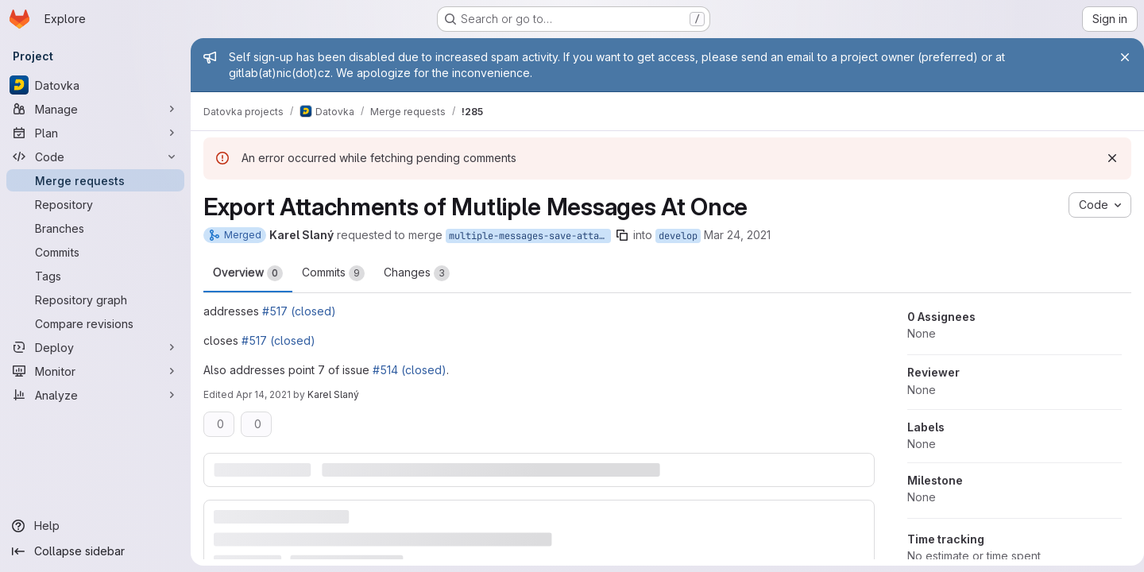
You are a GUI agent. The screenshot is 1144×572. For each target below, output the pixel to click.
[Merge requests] (95, 180)
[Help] (95, 526)
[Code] (95, 156)
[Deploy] (95, 347)
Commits (333, 273)
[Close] (1118, 57)
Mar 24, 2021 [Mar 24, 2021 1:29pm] (737, 235)
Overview (248, 273)
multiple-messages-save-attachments (530, 236)
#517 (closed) (299, 311)
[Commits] (95, 252)
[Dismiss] (1105, 158)
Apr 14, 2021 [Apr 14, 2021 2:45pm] (263, 394)
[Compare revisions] (95, 323)
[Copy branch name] (622, 235)
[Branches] (95, 228)
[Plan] (95, 133)
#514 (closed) (409, 370)
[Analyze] (95, 395)
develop (678, 236)
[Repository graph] (95, 299)
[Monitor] (95, 371)
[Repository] (95, 204)
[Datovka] (95, 85)
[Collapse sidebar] (95, 551)
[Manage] (95, 109)
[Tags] (95, 276)
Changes (417, 273)
